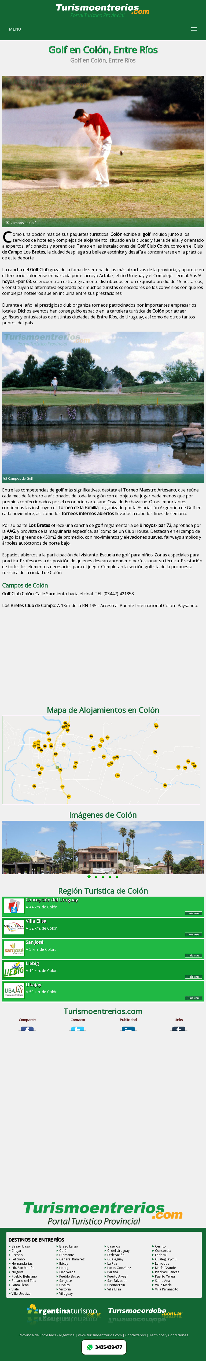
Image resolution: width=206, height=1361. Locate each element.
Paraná (112, 1272)
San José (65, 1280)
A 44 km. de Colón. (103, 903)
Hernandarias (22, 1263)
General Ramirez (71, 1259)
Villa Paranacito (166, 1289)
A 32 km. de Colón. (103, 924)
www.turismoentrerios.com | (101, 1335)
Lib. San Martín (23, 1267)
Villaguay (66, 1293)
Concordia (163, 1250)
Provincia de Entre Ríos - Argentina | (48, 1335)
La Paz (112, 1263)
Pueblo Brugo (69, 1276)
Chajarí (17, 1250)
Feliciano (18, 1259)
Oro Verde (67, 1272)
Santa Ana (162, 1280)
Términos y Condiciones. (169, 1335)
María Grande (165, 1267)
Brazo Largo (68, 1246)
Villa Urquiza (21, 1293)
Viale (15, 1289)
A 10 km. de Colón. (103, 966)
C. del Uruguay (118, 1250)
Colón (63, 1250)
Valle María (163, 1285)
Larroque (162, 1263)
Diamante (66, 1255)
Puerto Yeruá (165, 1276)
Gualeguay (115, 1259)
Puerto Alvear (117, 1276)
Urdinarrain (116, 1285)
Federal (161, 1255)
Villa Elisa (114, 1289)
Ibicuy (63, 1263)
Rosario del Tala (24, 1280)
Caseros (113, 1246)
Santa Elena (20, 1285)
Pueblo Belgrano (24, 1276)
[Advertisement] (103, 657)
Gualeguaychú (165, 1259)
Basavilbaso (21, 1246)
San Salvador (117, 1280)
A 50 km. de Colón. (103, 987)
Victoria (65, 1289)
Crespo (17, 1255)
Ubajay (64, 1285)
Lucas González (119, 1267)
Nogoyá (18, 1272)
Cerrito (160, 1246)
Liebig (63, 1267)
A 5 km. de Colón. (103, 945)
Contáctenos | (137, 1335)
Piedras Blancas (167, 1272)
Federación (115, 1255)
